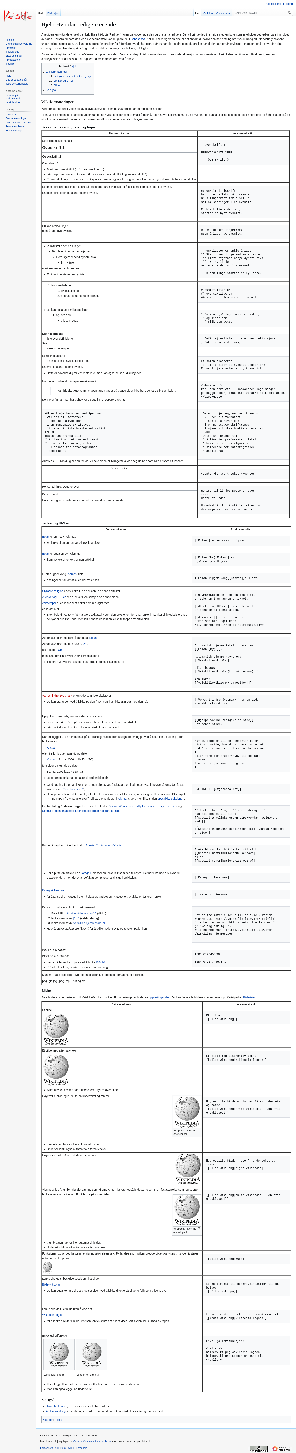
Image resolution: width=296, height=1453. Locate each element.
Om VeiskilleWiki (64, 1447)
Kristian (51, 747)
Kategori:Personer (53, 890)
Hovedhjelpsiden (56, 1406)
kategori (86, 872)
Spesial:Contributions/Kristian (104, 845)
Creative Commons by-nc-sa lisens (92, 1441)
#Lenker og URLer (54, 597)
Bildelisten (249, 997)
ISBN (99, 962)
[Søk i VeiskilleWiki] (263, 13)
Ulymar (122, 798)
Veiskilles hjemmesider (87, 922)
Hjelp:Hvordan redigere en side (63, 716)
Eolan (46, 536)
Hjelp (59, 1419)
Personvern (46, 1447)
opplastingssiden (159, 997)
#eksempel (49, 602)
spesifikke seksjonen (171, 798)
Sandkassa (138, 39)
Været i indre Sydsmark (57, 695)
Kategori (48, 1419)
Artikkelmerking (56, 1411)
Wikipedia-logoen (53, 1314)
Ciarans (72, 574)
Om (85, 643)
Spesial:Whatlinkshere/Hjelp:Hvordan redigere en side (143, 806)
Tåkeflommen (72, 789)
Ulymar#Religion (52, 590)
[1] (74, 918)
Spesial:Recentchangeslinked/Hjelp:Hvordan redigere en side (81, 810)
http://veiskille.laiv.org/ (80, 913)
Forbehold (81, 1447)
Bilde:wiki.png (51, 1284)
